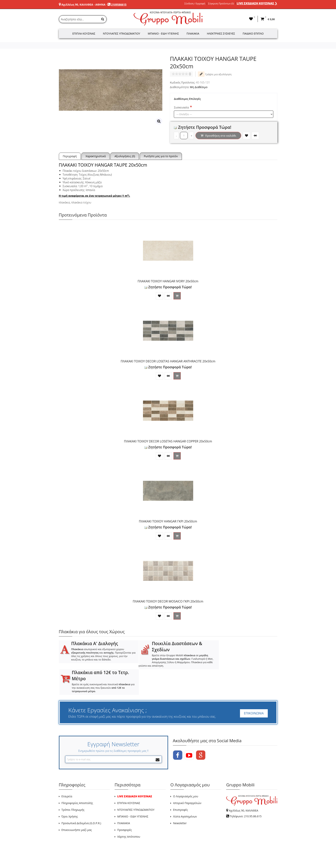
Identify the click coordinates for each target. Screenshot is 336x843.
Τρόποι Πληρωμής (73, 784)
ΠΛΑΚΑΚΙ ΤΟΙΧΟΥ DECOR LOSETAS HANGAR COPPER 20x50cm (168, 441)
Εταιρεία (67, 771)
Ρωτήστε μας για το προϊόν (161, 156)
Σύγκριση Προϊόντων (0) (221, 3)
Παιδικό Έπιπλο (253, 33)
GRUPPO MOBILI (67, 826)
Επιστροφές (180, 784)
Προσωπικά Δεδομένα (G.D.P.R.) (81, 797)
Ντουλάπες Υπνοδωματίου (121, 33)
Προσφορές (124, 804)
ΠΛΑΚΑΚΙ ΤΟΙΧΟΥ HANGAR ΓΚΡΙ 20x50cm (168, 521)
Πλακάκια (192, 33)
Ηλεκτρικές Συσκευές (221, 33)
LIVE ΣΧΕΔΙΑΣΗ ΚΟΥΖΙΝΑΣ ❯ (257, 3)
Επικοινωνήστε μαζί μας (77, 804)
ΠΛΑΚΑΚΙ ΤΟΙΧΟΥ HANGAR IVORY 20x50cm (168, 281)
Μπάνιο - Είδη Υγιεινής (163, 33)
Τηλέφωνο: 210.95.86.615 (246, 791)
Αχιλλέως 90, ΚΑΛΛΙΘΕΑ (243, 785)
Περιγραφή (70, 156)
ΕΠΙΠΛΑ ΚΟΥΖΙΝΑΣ (128, 777)
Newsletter (180, 797)
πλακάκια (64, 202)
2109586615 (119, 4)
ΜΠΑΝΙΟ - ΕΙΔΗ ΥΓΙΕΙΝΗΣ (132, 791)
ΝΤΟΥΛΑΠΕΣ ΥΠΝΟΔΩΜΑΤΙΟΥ (135, 784)
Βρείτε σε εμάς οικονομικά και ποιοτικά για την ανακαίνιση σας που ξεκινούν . (245, 659)
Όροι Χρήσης (70, 791)
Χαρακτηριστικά (95, 156)
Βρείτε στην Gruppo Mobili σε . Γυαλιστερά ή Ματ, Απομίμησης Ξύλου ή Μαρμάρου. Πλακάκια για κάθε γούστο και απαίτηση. (166, 660)
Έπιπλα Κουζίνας (83, 33)
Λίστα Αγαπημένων (185, 791)
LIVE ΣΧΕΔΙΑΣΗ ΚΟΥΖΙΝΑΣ (134, 771)
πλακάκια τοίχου (81, 202)
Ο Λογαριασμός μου (185, 771)
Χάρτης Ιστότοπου (128, 811)
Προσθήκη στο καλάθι (218, 135)
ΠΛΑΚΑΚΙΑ (123, 797)
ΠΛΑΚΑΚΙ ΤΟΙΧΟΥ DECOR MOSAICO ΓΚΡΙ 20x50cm (168, 601)
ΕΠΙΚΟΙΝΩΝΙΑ (254, 688)
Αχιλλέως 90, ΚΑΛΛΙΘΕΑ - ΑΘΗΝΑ (83, 4)
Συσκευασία (181, 107)
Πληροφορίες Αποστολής (77, 777)
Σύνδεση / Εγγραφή (194, 3)
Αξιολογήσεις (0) (124, 156)
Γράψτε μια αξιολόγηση (215, 74)
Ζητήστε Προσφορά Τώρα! (202, 127)
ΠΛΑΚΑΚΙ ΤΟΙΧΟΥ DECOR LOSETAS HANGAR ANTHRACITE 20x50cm (168, 361)
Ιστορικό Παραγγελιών (187, 777)
